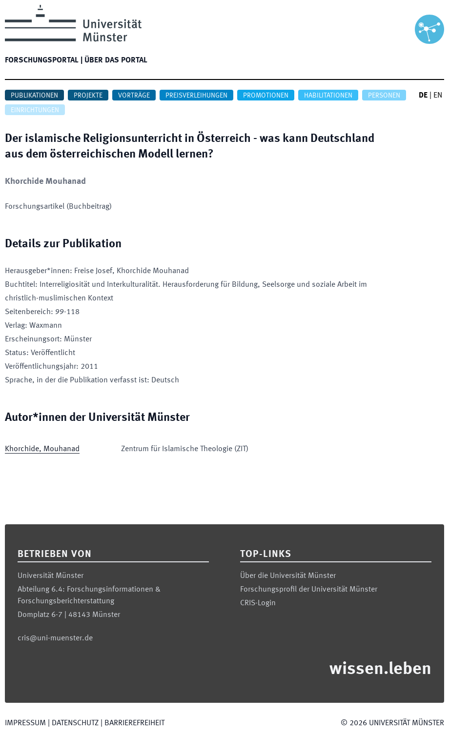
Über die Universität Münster (288, 576)
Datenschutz (75, 723)
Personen (384, 95)
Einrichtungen (35, 110)
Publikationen (34, 95)
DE (423, 95)
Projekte (88, 95)
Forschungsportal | (43, 60)
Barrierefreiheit (134, 723)
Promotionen (265, 95)
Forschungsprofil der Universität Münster (308, 590)
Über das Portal (115, 60)
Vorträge (134, 95)
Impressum (25, 723)
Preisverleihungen (196, 95)
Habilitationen (328, 95)
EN (437, 95)
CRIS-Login (258, 603)
